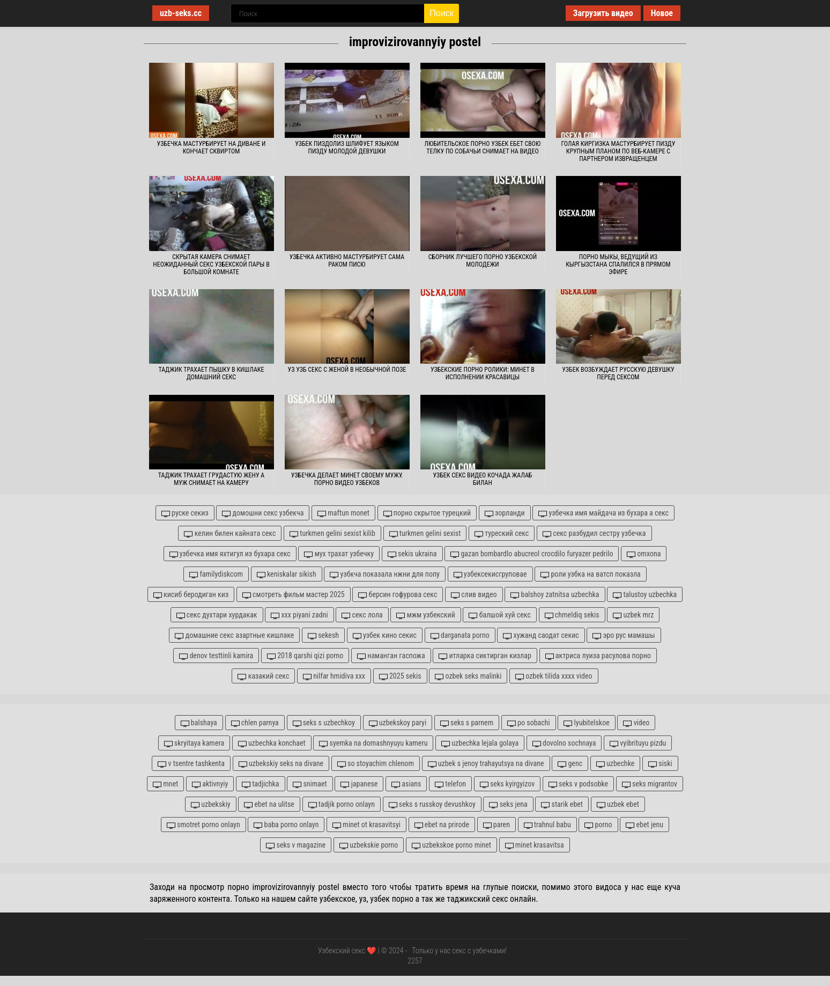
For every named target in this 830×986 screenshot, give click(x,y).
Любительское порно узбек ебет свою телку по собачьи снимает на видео (483, 147)
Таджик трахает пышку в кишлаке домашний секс (211, 373)
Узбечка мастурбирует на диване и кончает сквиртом (211, 147)
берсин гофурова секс (397, 594)
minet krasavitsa (534, 845)
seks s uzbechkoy (324, 722)
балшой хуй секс (500, 615)
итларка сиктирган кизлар (485, 655)
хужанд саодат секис (541, 635)
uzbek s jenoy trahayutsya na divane (486, 763)
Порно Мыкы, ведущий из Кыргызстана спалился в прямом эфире (618, 264)
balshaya (199, 722)
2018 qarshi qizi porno (305, 655)
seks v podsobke (578, 784)
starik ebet (562, 804)
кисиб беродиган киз (190, 594)
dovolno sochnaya (564, 743)
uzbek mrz (633, 615)
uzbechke (615, 763)
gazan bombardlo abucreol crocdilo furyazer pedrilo (531, 553)
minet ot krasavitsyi (366, 824)
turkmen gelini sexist (425, 533)
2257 (414, 960)
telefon (450, 784)
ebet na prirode (441, 824)
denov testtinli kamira (216, 655)
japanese (358, 784)
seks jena (508, 804)
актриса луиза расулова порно (598, 655)
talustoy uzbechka (645, 594)
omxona (644, 553)
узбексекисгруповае (490, 574)
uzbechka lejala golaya (479, 743)
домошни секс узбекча (262, 513)
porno (598, 824)
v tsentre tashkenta (191, 763)
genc (570, 763)
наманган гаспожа (391, 655)
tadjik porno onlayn (341, 804)
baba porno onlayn (286, 824)
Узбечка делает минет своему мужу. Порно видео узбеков (347, 479)
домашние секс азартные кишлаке (234, 635)
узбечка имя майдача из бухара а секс (603, 513)
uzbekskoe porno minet (451, 845)
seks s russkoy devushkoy (432, 804)
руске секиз (185, 513)
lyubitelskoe (586, 722)
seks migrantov (649, 784)
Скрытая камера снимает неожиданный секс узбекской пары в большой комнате (211, 264)
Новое (662, 13)
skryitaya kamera (194, 743)
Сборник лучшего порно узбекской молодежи (482, 260)
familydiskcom (216, 574)
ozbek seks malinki (468, 676)
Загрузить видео (603, 13)
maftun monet (343, 513)
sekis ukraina (412, 553)
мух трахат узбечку (339, 553)
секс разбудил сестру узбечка (594, 533)
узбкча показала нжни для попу (385, 574)
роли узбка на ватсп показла (590, 574)
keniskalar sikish (286, 574)
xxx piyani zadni (299, 615)
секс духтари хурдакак (216, 615)
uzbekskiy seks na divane (281, 763)
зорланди (505, 513)
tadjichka (260, 784)
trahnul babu (547, 824)
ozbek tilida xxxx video (553, 676)
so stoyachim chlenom (375, 763)
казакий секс (263, 676)
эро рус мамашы (623, 635)
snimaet (310, 784)
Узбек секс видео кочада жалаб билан (482, 479)
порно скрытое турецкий (427, 513)
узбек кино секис (385, 635)
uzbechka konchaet (272, 743)
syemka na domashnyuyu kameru (373, 743)
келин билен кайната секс (230, 533)
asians (406, 784)
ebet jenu (644, 824)
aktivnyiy (210, 784)
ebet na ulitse (269, 804)
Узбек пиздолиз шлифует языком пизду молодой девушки (347, 147)
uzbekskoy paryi (398, 722)
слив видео (474, 594)
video (636, 722)
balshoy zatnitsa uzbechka (554, 594)
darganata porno (460, 635)
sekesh (323, 635)
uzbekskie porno (368, 845)
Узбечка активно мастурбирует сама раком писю (347, 260)
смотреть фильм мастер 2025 (293, 594)
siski (660, 763)
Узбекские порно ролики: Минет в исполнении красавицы (483, 373)
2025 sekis (400, 676)
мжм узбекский (425, 615)
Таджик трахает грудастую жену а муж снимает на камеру (211, 479)
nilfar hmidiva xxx (334, 676)
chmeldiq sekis (572, 615)
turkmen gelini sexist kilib (332, 533)
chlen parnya (255, 722)
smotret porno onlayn (203, 824)
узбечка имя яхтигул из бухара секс (230, 553)
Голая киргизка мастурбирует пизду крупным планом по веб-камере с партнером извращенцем (618, 151)
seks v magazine (295, 845)
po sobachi (528, 722)
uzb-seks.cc (181, 13)
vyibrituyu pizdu (638, 743)
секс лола (362, 615)
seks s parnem (466, 722)
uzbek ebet (618, 804)
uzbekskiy (211, 804)
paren (496, 824)
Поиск (441, 13)
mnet (165, 784)
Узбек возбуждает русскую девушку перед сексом (618, 373)
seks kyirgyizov (507, 784)
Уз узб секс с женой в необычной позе (347, 369)
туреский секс (502, 533)
